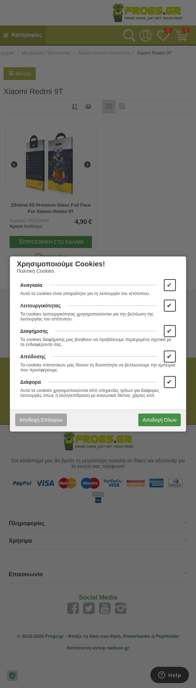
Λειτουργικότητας (40, 305)
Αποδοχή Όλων (160, 420)
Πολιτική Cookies (35, 271)
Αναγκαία (31, 285)
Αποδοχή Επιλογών (41, 420)
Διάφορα (30, 382)
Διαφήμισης (34, 331)
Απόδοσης (33, 356)
